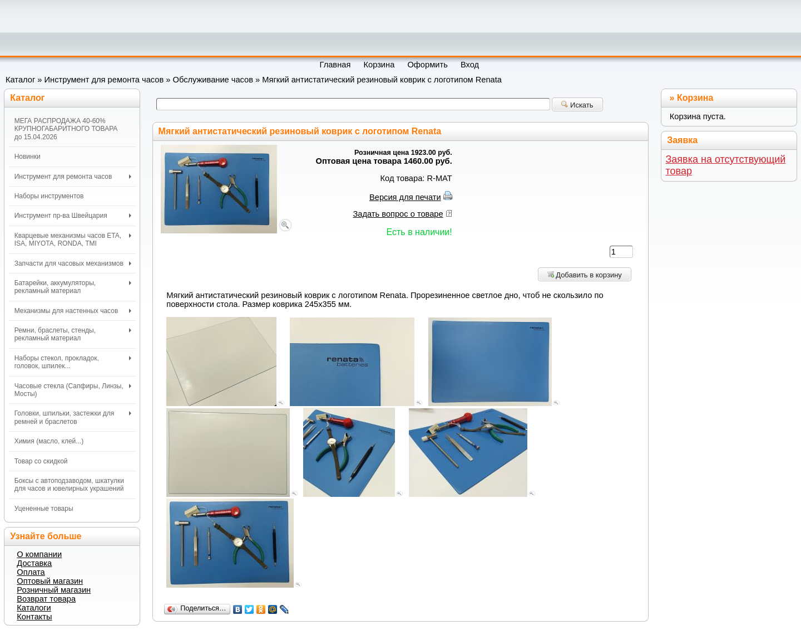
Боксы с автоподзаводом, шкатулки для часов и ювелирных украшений (69, 484)
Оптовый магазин (50, 581)
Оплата (30, 572)
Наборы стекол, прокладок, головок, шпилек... (72, 362)
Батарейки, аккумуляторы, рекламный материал (72, 287)
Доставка (34, 563)
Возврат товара (46, 598)
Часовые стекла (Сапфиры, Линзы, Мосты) (72, 390)
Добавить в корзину (584, 275)
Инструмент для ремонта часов (104, 79)
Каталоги (34, 607)
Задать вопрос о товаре (398, 213)
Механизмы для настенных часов (72, 311)
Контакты (34, 616)
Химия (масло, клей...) (49, 441)
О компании (39, 554)
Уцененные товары (43, 508)
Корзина (695, 97)
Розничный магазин (54, 589)
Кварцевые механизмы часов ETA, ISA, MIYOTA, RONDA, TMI (72, 239)
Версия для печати (405, 197)
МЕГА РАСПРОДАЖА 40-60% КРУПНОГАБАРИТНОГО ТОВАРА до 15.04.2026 (66, 129)
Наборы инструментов (49, 196)
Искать (577, 105)
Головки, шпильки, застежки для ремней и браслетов (72, 417)
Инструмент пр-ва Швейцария (72, 215)
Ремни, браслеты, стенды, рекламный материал (72, 334)
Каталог (20, 79)
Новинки (27, 156)
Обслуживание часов (213, 79)
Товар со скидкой (41, 461)
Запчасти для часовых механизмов (72, 263)
